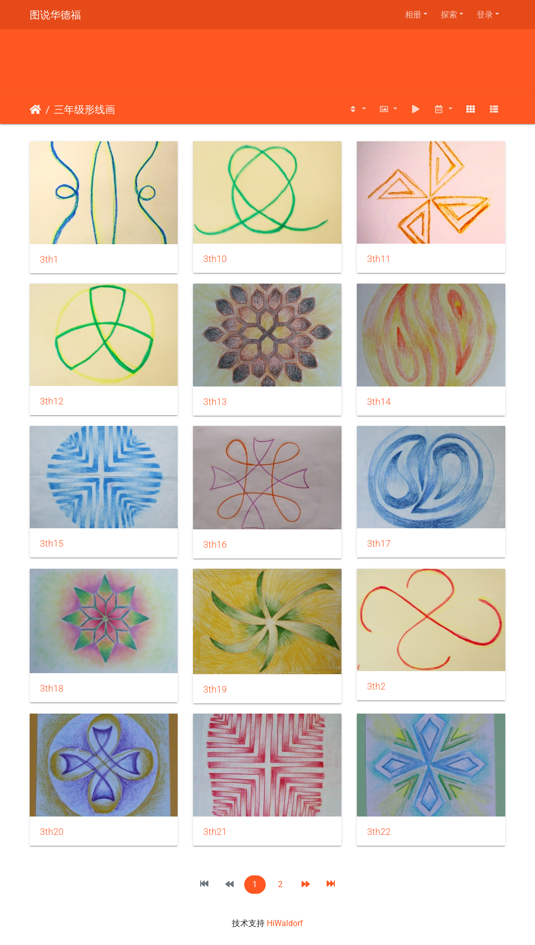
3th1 (49, 259)
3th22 (379, 832)
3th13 (215, 402)
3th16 (215, 545)
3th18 (51, 688)
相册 (413, 14)
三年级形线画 (84, 109)
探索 (449, 14)
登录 (485, 14)
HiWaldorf (285, 923)
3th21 (215, 832)
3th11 (379, 259)
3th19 (215, 689)
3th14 (379, 402)
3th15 (51, 544)
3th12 (51, 401)
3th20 (51, 832)
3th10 (215, 259)
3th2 (376, 686)
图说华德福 (55, 15)
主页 (35, 109)
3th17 (379, 544)
